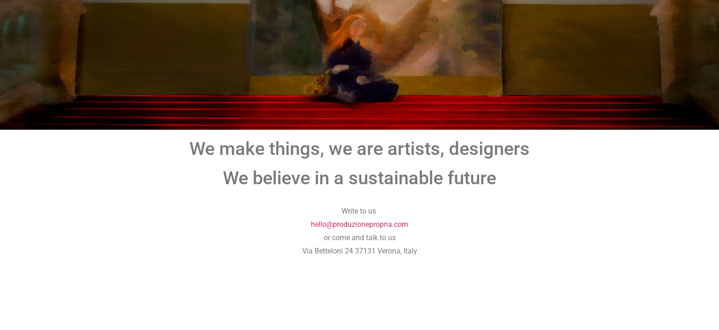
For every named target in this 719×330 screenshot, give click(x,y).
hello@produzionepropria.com (359, 224)
